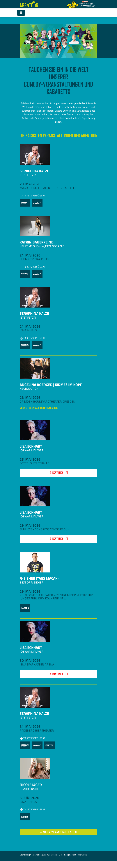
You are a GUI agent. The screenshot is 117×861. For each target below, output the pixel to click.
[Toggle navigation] (21, 13)
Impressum (82, 854)
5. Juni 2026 (29, 797)
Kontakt (72, 854)
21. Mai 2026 (30, 255)
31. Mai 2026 (30, 726)
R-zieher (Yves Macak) (39, 578)
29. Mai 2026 (30, 525)
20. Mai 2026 (30, 184)
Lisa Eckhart (31, 446)
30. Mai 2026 (30, 660)
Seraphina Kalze (34, 171)
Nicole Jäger (31, 784)
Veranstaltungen (37, 854)
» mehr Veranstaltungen (58, 832)
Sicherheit (63, 854)
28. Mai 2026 (30, 397)
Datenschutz (51, 854)
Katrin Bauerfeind (36, 242)
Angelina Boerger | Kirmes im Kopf (51, 384)
